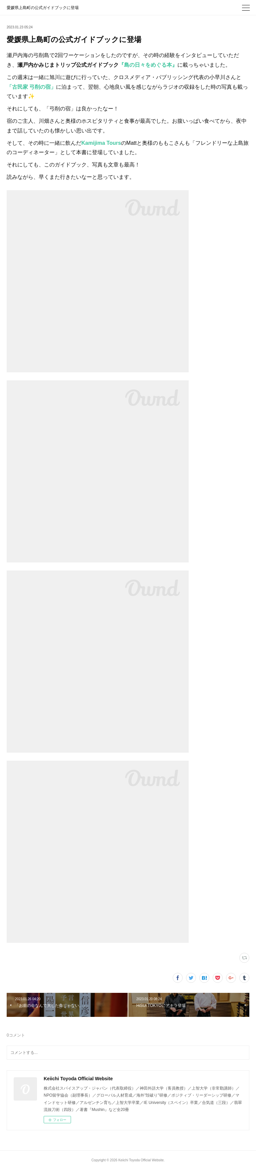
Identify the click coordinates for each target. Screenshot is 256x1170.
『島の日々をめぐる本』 (148, 65)
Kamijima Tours (101, 143)
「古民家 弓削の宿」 (31, 87)
